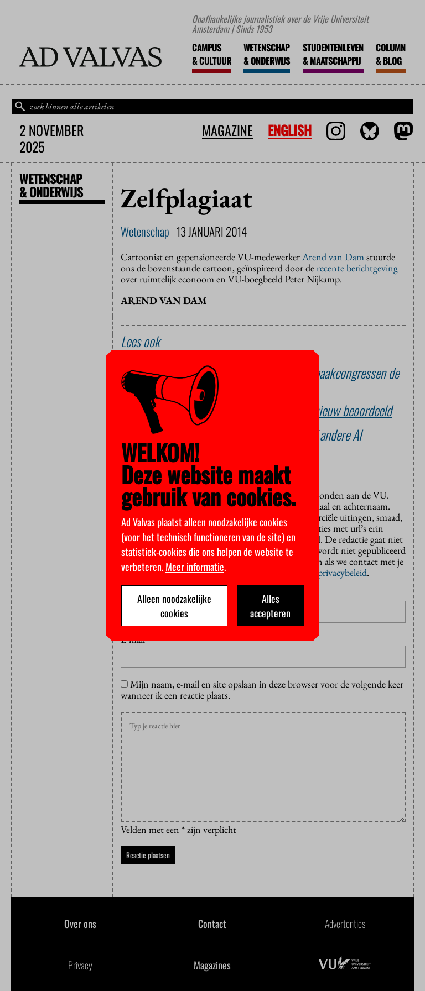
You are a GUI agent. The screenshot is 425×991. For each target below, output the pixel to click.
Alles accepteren (270, 605)
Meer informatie (194, 566)
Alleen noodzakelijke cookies (174, 605)
